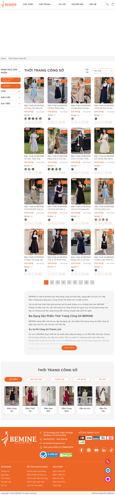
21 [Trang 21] (86, 282)
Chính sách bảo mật (35, 482)
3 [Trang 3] (57, 282)
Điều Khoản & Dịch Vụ (36, 475)
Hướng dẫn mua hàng (36, 471)
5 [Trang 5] (69, 282)
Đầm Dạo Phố (59, 482)
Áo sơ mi (32, 334)
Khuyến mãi (77, 4)
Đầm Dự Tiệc (58, 478)
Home (3, 59)
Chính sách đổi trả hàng (37, 478)
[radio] (25, 118)
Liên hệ (92, 4)
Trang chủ (5, 471)
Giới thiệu (28, 4)
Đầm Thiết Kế (59, 475)
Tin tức (62, 4)
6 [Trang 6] (75, 282)
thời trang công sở (64, 297)
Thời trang (46, 4)
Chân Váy (57, 485)
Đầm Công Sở (59, 471)
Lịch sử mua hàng (34, 485)
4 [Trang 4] (63, 282)
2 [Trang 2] (52, 282)
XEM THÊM (69, 348)
